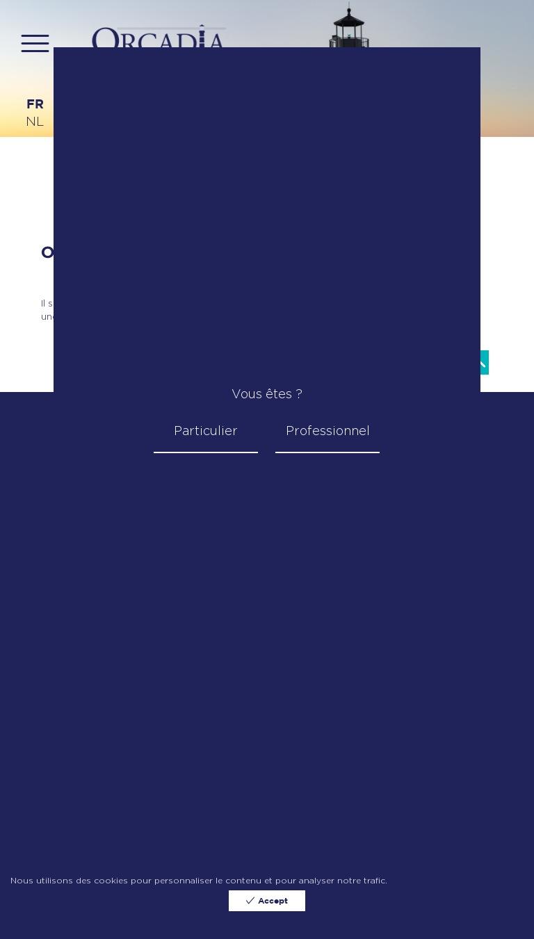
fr (35, 105)
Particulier (206, 430)
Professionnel (328, 430)
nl (35, 121)
